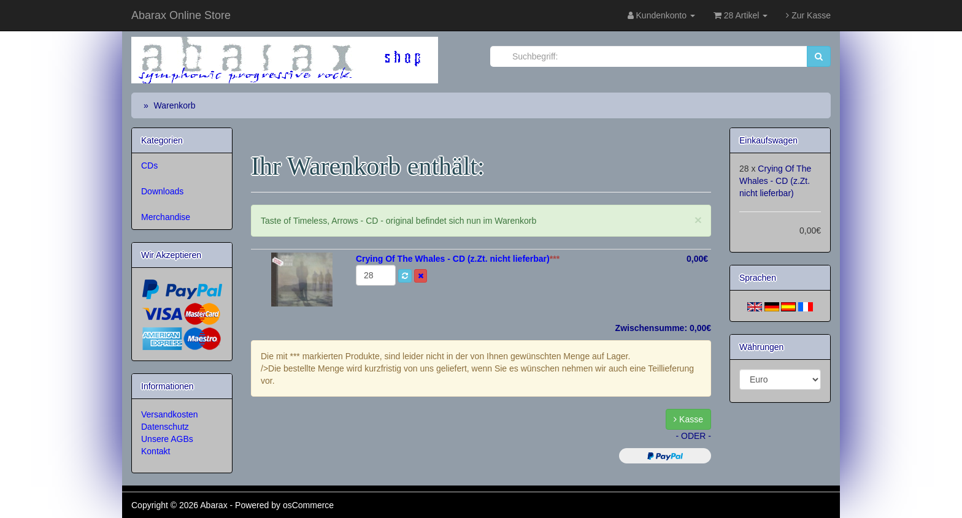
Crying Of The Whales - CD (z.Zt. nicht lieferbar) (775, 181)
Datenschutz (165, 427)
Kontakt (155, 451)
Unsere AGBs (167, 439)
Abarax (214, 505)
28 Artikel (741, 15)
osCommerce (308, 505)
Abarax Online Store (181, 15)
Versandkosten (169, 414)
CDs (149, 165)
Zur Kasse (808, 15)
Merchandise (165, 217)
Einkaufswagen (768, 140)
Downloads (162, 191)
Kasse (688, 419)
